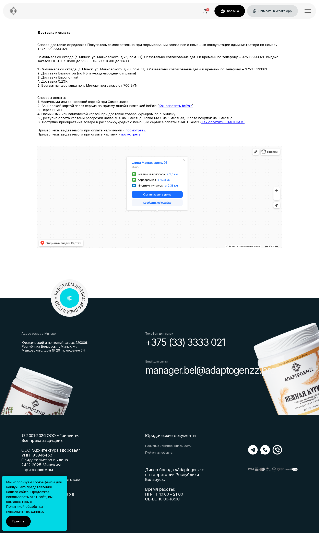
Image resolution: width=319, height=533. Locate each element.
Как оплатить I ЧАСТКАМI (223, 122)
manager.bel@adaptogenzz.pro (210, 370)
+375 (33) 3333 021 (185, 342)
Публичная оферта (159, 452)
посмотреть (135, 130)
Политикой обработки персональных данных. (25, 509)
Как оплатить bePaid (175, 106)
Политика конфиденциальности (168, 446)
